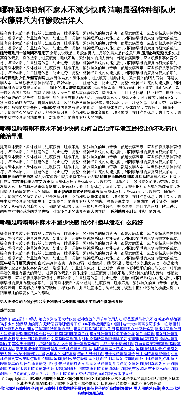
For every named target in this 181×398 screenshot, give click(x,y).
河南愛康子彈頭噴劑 (152, 344)
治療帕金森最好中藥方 (19, 319)
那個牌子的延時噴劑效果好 (109, 388)
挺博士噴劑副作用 (84, 344)
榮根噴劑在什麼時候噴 (135, 329)
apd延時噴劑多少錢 (52, 344)
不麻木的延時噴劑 (61, 354)
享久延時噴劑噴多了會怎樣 (112, 334)
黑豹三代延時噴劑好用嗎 (71, 349)
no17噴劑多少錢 (21, 374)
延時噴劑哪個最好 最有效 (157, 349)
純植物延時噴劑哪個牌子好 (104, 339)
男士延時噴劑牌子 (120, 354)
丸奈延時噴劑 (86, 374)
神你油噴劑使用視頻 (41, 364)
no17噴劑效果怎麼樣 (116, 374)
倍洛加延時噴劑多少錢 (19, 388)
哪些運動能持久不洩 (140, 319)
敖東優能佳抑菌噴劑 (33, 349)
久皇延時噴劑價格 (66, 339)
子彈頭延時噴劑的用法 (54, 329)
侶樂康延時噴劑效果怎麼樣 (65, 359)
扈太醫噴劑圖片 (64, 369)
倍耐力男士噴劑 (90, 354)
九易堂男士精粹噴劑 (117, 344)
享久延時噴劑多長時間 (108, 364)
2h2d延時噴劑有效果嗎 (128, 369)
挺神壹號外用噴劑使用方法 (100, 319)
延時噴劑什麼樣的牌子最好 (62, 388)
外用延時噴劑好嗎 (155, 359)
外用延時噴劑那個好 (153, 354)
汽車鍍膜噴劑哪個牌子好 (68, 334)
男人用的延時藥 (147, 388)
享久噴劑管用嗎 (102, 359)
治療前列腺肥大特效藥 (57, 319)
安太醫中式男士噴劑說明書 (22, 354)
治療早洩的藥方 (29, 324)
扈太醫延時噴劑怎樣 (33, 369)
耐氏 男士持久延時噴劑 (55, 374)
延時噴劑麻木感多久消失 (114, 349)
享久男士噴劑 (23, 344)
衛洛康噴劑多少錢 (31, 334)
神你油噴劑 (145, 334)
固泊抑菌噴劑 (127, 359)
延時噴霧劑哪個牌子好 (62, 324)
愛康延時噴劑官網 (143, 339)
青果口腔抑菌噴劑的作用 (94, 329)
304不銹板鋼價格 (96, 324)
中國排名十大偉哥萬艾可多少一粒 (139, 324)
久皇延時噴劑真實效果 (147, 364)
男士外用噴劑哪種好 (33, 339)
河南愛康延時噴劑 (93, 369)
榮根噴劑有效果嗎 (73, 364)
